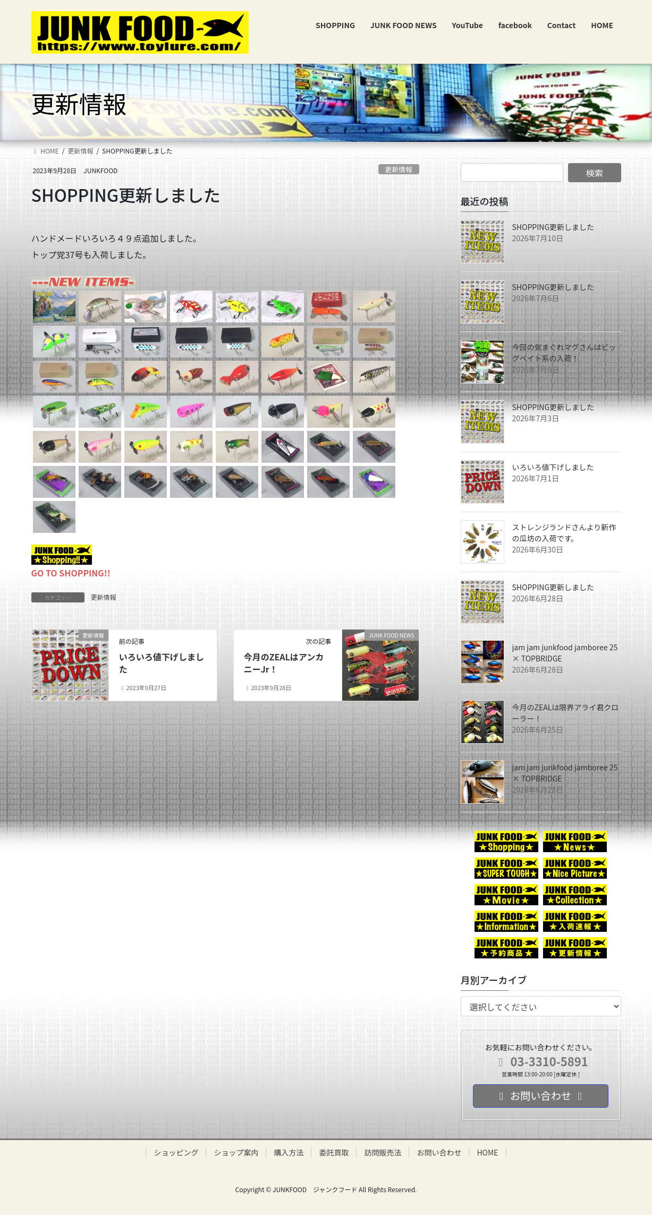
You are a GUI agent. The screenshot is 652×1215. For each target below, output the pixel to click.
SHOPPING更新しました (553, 227)
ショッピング (176, 1152)
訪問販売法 (382, 1152)
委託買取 (334, 1152)
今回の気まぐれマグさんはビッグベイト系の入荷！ (564, 352)
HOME (487, 1152)
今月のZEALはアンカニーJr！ (284, 662)
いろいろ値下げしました (161, 662)
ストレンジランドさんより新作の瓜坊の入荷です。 (564, 532)
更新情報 (398, 169)
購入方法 (288, 1152)
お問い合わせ (439, 1152)
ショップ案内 (236, 1152)
